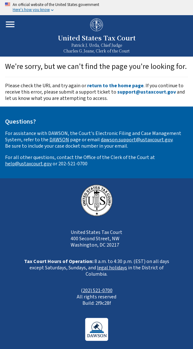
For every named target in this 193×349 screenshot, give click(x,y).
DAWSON (59, 139)
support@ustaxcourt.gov (146, 92)
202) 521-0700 (98, 290)
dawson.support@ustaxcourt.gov (136, 139)
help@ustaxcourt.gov (28, 163)
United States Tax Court (97, 38)
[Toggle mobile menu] (10, 24)
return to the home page (115, 85)
